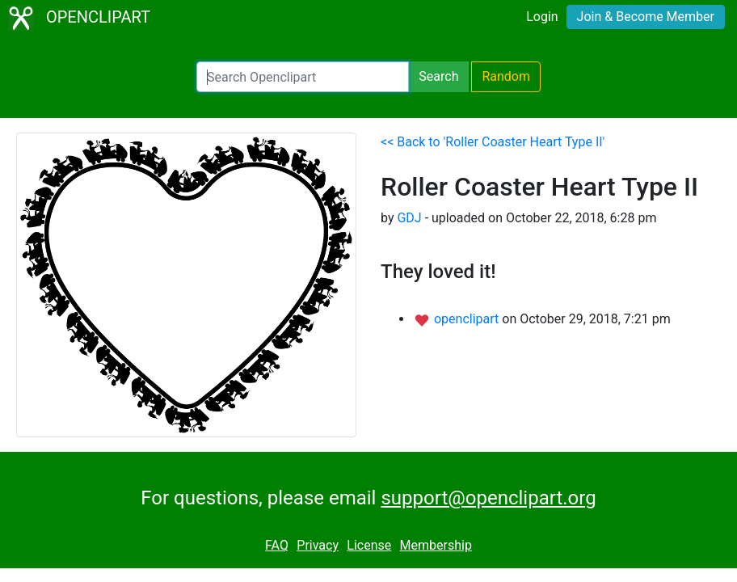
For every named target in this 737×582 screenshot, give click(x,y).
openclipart (468, 319)
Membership (436, 545)
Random (506, 76)
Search (438, 76)
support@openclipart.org (488, 498)
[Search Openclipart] (302, 76)
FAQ (276, 545)
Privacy (318, 545)
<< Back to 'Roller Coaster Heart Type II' (492, 142)
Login (542, 16)
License (369, 545)
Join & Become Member (645, 16)
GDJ (409, 218)
